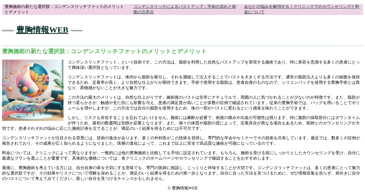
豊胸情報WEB (42, 29)
